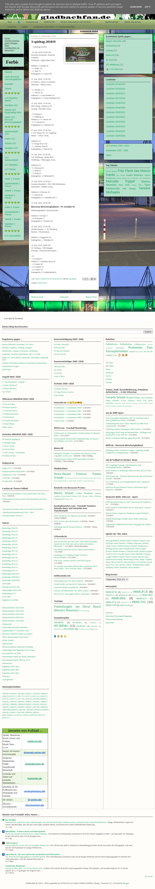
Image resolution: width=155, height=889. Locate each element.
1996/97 (28, 707)
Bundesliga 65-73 (9, 593)
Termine (109, 382)
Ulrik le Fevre (112, 554)
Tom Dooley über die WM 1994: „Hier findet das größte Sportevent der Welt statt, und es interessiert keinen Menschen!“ (75, 543)
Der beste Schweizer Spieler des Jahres (17, 634)
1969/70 (5, 696)
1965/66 (20, 693)
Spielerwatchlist (111, 22)
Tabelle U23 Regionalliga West (13, 111)
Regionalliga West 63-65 (11, 590)
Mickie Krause (88, 478)
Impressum (110, 622)
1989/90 (20, 704)
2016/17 (6, 718)
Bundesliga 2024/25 (10, 528)
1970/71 (12, 696)
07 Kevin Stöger (8, 404)
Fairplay (109, 379)
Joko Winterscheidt (71, 478)
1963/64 (5, 693)
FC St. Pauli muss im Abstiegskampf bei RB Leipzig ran (127, 482)
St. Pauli (110, 60)
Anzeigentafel (7, 679)
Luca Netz (58, 373)
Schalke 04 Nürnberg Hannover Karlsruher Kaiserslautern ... (25, 363)
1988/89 (13, 704)
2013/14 (27, 715)
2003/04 (37, 710)
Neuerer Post (37, 297)
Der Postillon (10, 820)
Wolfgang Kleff (59, 499)
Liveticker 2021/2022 (115, 117)
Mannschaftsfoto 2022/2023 (13, 611)
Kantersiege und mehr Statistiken (15, 627)
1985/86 (36, 701)
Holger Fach (69, 499)
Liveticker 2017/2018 (115, 98)
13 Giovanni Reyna (9, 411)
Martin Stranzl (63, 493)
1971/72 (20, 696)
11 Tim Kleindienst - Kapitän (13, 382)
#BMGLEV (135, 595)
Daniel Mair (141, 401)
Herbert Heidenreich (139, 546)
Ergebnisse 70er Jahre (10, 666)
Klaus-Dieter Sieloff (114, 562)
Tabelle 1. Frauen (13, 190)
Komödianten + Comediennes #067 (67, 411)
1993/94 (5, 707)
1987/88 (5, 704)
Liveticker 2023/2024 (115, 126)
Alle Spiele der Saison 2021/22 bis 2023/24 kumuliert (23, 509)
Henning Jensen (112, 549)
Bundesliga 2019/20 (10, 544)
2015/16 (42, 715)
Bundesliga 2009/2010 (11, 577)
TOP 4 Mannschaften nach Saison (15, 637)
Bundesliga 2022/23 (10, 534)
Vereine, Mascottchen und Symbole (76, 22)
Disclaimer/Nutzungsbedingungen (119, 616)
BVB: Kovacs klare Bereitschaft (66, 521)
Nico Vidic (124, 185)
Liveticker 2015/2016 (115, 89)
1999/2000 (6, 710)
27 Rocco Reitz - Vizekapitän (13, 452)
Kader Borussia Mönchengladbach (13, 78)
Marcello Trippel (120, 181)
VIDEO (25, 27)
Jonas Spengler (147, 398)
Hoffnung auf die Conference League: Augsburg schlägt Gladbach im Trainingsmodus (127, 451)
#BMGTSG (139, 602)
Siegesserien (7, 624)
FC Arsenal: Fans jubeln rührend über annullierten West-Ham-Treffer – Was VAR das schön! (75, 567)
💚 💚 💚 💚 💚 (12, 93)
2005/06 (5, 712)
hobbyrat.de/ (35, 741)
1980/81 (43, 699)
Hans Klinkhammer (126, 549)
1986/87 (44, 701)
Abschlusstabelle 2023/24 (12, 516)
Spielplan (9, 84)
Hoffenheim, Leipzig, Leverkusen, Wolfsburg (19, 351)
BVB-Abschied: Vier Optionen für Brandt (70, 516)
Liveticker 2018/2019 (115, 103)
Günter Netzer (124, 557)
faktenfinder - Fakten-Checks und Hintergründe (25, 831)
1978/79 (28, 699)
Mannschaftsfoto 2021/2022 (13, 614)
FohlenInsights (63, 606)
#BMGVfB (111, 605)
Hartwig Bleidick (112, 541)
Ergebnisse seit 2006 (10, 600)
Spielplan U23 (11, 105)
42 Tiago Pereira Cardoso (64, 392)
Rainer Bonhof (126, 541)
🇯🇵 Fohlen (110, 366)
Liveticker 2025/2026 (115, 136)
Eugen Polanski (112, 400)
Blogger (126, 883)
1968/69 (44, 693)
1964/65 (13, 693)
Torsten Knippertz (128, 401)
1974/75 (43, 696)
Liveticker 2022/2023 (115, 122)
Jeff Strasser (83, 496)
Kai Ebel (80, 478)
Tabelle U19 (10, 143)
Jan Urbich (120, 175)
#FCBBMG (61, 625)
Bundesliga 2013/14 (10, 564)
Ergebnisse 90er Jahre (10, 673)
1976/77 (13, 699)
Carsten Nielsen (137, 557)
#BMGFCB (140, 591)
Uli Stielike (141, 562)
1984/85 (28, 701)
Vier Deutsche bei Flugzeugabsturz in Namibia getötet (25, 857)
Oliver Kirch (143, 403)
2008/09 (28, 712)
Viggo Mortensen (88, 481)
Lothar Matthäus (84, 493)
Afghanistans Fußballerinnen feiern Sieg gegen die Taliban (128, 524)
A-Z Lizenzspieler (13, 236)
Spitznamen (139, 351)
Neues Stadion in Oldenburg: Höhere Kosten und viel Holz (128, 470)
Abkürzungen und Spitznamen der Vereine (18, 650)
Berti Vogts (114, 565)
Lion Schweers (144, 178)
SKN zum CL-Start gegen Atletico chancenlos (71, 594)
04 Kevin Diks (59, 348)
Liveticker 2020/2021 (115, 112)
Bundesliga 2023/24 (10, 531)
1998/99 (44, 707)
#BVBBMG (77, 622)
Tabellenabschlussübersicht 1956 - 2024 (18, 512)
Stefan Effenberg (95, 496)
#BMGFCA (125, 592)
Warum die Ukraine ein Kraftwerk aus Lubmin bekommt (26, 834)
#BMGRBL (118, 598)
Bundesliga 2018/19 (10, 547)
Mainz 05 (110, 55)
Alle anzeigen (149, 876)
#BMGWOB (125, 605)
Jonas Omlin (59, 395)
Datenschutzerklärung (114, 619)
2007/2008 (6, 584)
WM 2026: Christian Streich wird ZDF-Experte (72, 560)
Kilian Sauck (7, 427)
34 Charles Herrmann (10, 420)
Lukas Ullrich (59, 376)
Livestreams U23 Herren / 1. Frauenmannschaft (54, 27)
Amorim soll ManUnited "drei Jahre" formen (71, 591)
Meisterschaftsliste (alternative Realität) (17, 647)
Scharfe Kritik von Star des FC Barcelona (70, 584)
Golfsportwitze (140, 344)
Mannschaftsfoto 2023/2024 (13, 608)
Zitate (115, 355)
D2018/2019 (42, 283)
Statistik (8, 72)
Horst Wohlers (134, 567)
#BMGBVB (111, 592)
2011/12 (13, 715)
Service (108, 376)
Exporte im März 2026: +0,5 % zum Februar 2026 (23, 868)
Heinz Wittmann (121, 567)
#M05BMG (94, 626)
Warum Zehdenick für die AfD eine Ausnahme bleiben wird (27, 845)
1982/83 (13, 701)
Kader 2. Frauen (12, 207)
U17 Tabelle (10, 169)
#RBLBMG (57, 629)
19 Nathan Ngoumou (10, 414)
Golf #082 (6, 478)
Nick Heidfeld (58, 481)
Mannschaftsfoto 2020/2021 (13, 617)
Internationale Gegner (10, 366)
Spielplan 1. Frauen (10, 196)
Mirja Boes (97, 478)
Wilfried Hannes (124, 546)
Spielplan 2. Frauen (10, 225)
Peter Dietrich (119, 543)
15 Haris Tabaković (9, 385)
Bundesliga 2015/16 (10, 557)
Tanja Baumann (127, 406)
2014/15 (35, 715)
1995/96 (20, 707)
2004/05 (45, 710)
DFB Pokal (6, 369)
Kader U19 (10, 139)
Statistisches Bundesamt (15, 866)
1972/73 (28, 696)
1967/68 (36, 693)
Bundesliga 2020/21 (10, 541)
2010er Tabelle (8, 640)
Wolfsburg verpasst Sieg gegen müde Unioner (123, 429)
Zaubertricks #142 (9, 475)
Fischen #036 (7, 481)
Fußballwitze (112, 344)
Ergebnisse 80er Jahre (10, 670)
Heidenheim (111, 46)
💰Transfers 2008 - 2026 (117, 145)
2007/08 (20, 712)
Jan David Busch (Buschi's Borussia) (77, 608)
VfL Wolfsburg (112, 64)
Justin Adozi (121, 178)
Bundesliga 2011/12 (10, 570)
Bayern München (114, 41)
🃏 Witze (109, 363)
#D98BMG (93, 623)
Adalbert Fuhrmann (134, 543)
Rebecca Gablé (67, 481)
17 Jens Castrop (8, 446)
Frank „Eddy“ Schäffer (143, 559)
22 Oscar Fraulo (8, 449)
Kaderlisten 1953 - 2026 (117, 150)
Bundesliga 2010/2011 (11, 574)
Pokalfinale (120, 348)
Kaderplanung (32, 22)
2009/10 (36, 712)
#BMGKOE (123, 595)
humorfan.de (35, 778)
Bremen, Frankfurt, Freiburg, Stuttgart (17, 348)
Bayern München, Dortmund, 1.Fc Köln (17, 344)
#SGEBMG (69, 629)
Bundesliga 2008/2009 (11, 580)
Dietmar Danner (139, 541)
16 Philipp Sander (9, 443)
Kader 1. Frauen (12, 179)
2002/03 (30, 710)
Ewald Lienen (124, 554)
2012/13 (20, 715)
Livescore (12, 27)
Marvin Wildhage (84, 611)
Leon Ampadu (132, 178)
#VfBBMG (91, 629)
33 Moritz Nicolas (61, 389)
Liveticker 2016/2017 (115, 93)
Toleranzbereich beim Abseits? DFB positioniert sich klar (24, 499)
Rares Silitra (137, 185)
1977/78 (20, 699)
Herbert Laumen (146, 551)
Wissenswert (7, 663)
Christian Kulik (132, 551)
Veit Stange (129, 188)
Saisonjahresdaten (117, 351)
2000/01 (14, 710)
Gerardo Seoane (116, 397)
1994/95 (13, 707)
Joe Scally (58, 370)
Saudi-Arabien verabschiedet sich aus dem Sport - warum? (128, 507)
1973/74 (35, 696)
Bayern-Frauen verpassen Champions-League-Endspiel (127, 513)
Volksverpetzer (11, 843)
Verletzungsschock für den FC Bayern (68, 581)
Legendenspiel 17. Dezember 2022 (15, 630)
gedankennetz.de (34, 764)
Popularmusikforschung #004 (13, 471)
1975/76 (5, 699)
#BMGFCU (110, 595)
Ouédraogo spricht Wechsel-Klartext (68, 527)
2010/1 (5, 715)
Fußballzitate (126, 344)
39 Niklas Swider (9, 456)
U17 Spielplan (11, 165)
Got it (148, 7)
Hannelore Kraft (120, 403)
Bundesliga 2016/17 (10, 554)
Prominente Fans (140, 347)
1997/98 (36, 707)
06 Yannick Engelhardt (11, 439)
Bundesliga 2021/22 (10, 538)
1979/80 (36, 699)
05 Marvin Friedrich (61, 351)
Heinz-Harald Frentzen (70, 473)
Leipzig (109, 50)
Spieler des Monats (132, 22)
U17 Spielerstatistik (11, 158)
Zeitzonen (109, 373)
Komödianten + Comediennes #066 (67, 417)
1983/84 (20, 701)
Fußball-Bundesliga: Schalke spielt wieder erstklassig (126, 519)
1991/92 (35, 704)
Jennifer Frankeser (132, 403)
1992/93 (43, 704)
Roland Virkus (133, 397)
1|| (9, 715)
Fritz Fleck (125, 171)
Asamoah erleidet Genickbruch (66, 587)
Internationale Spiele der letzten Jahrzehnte (19, 656)
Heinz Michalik (137, 554)
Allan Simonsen (129, 562)
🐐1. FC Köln (112, 69)
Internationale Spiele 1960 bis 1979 (16, 660)
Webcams (6, 676)
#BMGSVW (125, 602)
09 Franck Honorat (9, 407)
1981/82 (5, 701)
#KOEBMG (81, 626)
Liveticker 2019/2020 (115, 107)
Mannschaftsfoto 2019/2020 (13, 621)
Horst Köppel (141, 549)
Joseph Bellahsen (134, 175)
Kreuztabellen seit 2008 (11, 653)
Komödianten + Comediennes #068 (67, 408)
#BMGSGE (111, 602)
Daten (108, 155)
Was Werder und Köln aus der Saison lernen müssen (74, 549)
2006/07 (13, 712)
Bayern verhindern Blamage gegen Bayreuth (123, 438)
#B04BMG (59, 622)
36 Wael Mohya (8, 424)
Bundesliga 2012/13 (10, 567)
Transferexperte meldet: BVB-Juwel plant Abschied (74, 459)
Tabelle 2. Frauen (13, 219)
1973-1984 (6, 597)
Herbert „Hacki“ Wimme (129, 565)
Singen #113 (7, 468)
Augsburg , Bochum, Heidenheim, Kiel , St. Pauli (21, 354)
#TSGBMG (82, 629)
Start (10, 22)
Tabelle (8, 88)
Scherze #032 (59, 421)
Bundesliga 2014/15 (10, 561)
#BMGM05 (147, 595)
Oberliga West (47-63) (10, 587)
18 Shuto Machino (9, 388)
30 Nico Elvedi (60, 354)
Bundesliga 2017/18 (10, 551)
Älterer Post (91, 297)
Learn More (136, 7)
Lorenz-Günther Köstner (115, 551)
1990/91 (28, 704)
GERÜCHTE (49, 22)
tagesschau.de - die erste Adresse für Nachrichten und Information (32, 854)
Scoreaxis (19, 318)
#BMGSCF (141, 598)
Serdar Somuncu (78, 481)
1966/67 (28, 693)
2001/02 (22, 710)
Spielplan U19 (11, 148)
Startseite (64, 297)
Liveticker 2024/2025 (115, 131)
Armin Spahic (111, 171)
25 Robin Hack (8, 417)
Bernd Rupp (128, 559)
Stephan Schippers (116, 406)
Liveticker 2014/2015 (115, 84)
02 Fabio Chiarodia (61, 344)
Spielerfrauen (7, 643)
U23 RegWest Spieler (11, 99)
